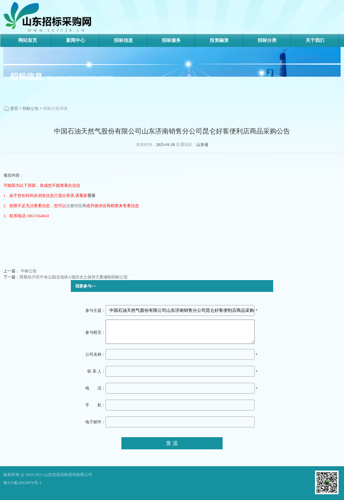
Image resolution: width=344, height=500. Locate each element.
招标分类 (267, 40)
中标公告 (28, 271)
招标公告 (31, 108)
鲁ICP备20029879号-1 (22, 482)
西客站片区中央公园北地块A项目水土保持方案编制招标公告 (74, 277)
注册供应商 (76, 205)
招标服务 (171, 40)
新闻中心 (75, 40)
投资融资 (219, 40)
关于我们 (315, 40)
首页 (14, 108)
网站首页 (27, 40)
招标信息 (123, 40)
